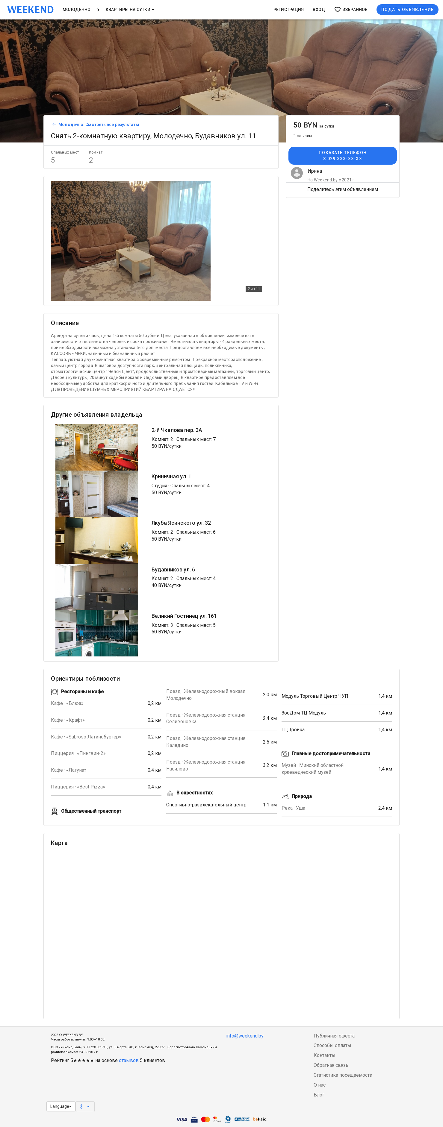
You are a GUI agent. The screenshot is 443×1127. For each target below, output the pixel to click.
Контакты (324, 1055)
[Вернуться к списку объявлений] (53, 124)
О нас (320, 1085)
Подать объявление (407, 9)
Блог (319, 1095)
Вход (319, 9)
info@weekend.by (245, 1036)
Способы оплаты (332, 1045)
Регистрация (288, 9)
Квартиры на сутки (130, 9)
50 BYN (313, 125)
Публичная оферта (334, 1036)
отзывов (129, 1060)
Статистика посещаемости (343, 1075)
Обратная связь (331, 1065)
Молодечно (77, 9)
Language (61, 1106)
